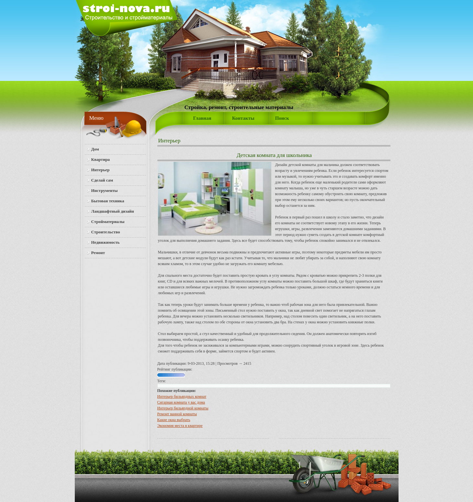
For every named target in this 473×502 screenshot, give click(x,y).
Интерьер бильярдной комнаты (182, 408)
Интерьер (169, 141)
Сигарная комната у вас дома (181, 402)
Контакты (243, 118)
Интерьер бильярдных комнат (182, 396)
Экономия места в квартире (180, 425)
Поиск (282, 118)
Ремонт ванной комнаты (177, 414)
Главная (202, 118)
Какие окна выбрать (173, 420)
